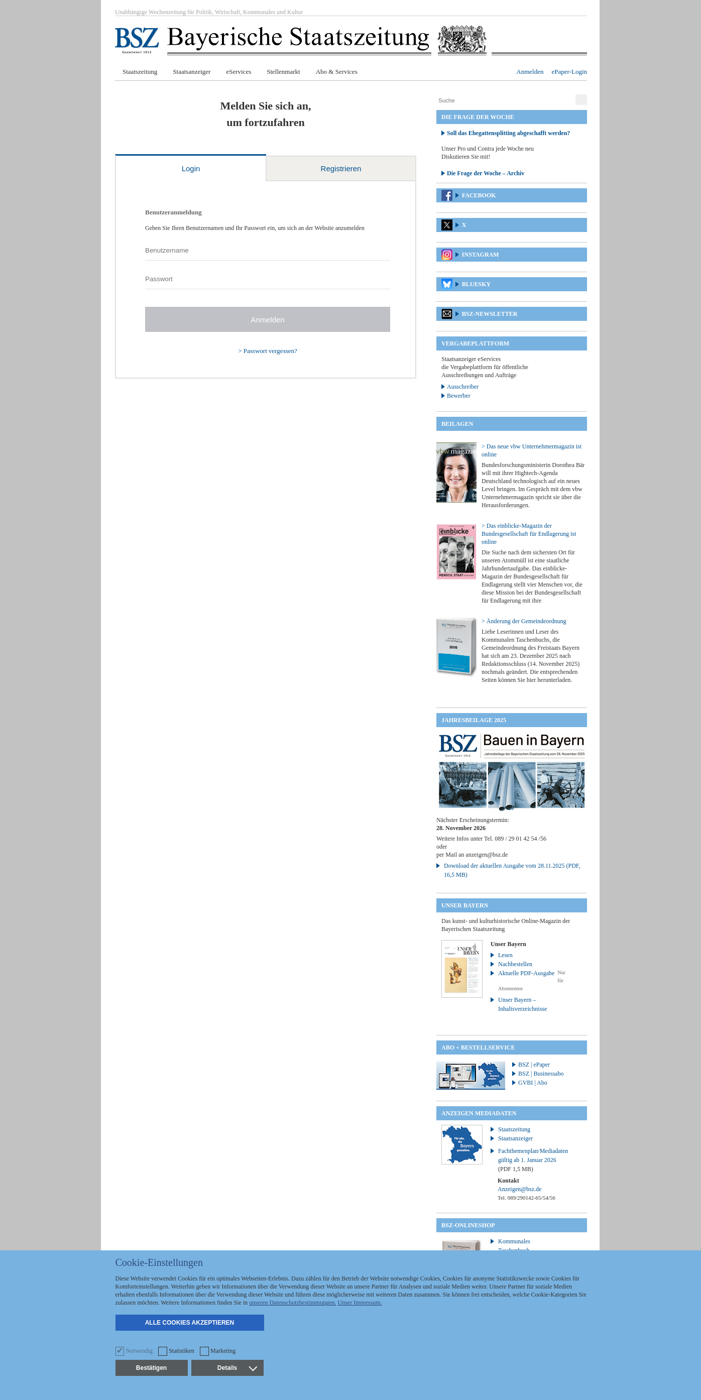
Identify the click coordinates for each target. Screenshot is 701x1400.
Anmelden (529, 71)
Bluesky (476, 284)
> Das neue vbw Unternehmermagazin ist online (531, 450)
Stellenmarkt (283, 71)
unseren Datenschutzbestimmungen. (292, 1302)
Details (237, 1367)
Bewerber (459, 395)
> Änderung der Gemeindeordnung (524, 621)
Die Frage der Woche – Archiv (485, 173)
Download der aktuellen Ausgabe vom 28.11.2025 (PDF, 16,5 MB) (512, 870)
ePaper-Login (570, 71)
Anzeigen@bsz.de (519, 1189)
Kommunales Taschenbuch (514, 1246)
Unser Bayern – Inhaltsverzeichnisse (522, 1004)
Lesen (505, 955)
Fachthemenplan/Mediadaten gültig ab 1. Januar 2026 (533, 1160)
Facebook (479, 195)
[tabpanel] (265, 280)
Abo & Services (337, 71)
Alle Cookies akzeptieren (190, 1322)
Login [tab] (191, 168)
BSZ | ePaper (534, 1064)
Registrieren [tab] (341, 168)
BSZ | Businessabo (540, 1073)
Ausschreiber (463, 386)
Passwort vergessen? (270, 351)
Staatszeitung (140, 71)
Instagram (480, 254)
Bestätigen (151, 1367)
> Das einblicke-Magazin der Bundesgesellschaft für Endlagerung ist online (529, 533)
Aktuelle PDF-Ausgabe (526, 973)
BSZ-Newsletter (490, 313)
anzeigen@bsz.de (486, 854)
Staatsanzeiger (191, 71)
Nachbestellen (515, 964)
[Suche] (504, 100)
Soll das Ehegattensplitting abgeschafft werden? (508, 133)
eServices (238, 71)
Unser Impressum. (360, 1302)
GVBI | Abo (532, 1082)
